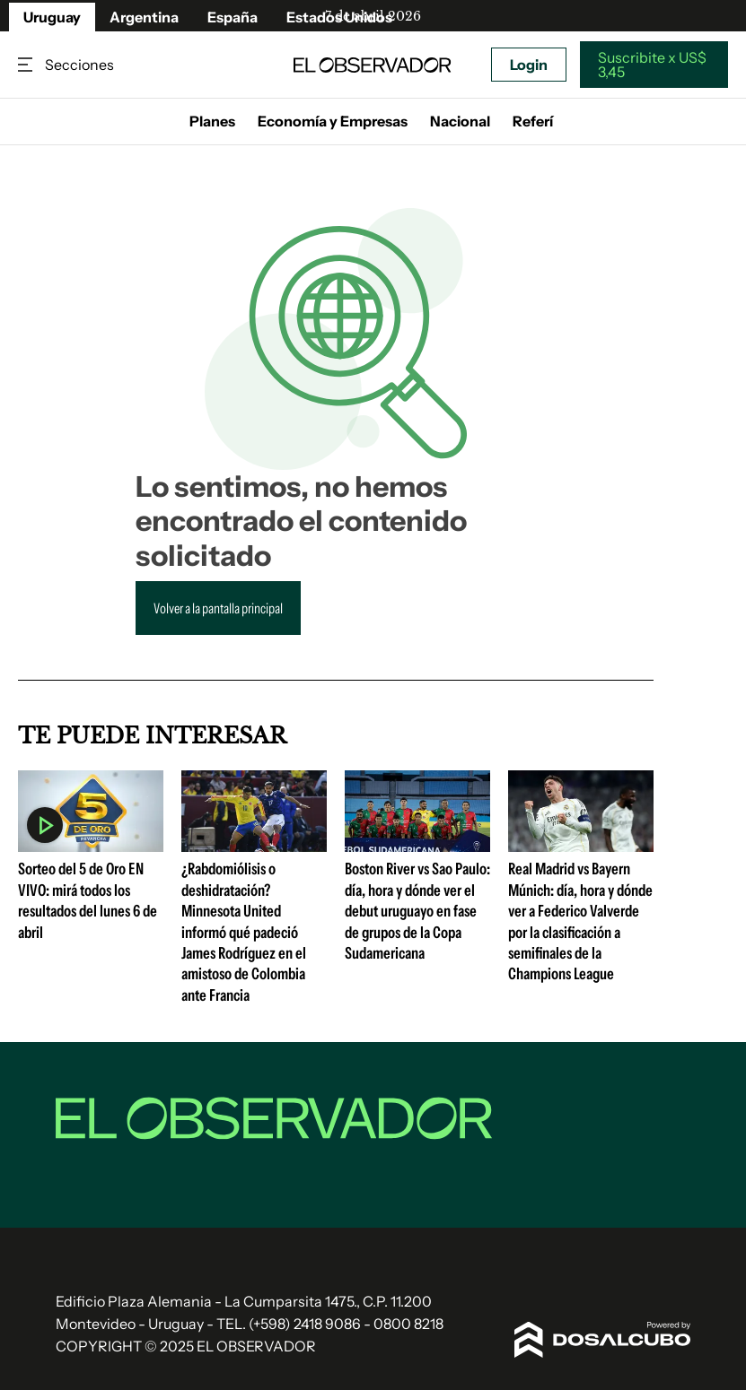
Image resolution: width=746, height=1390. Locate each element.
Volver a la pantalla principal (218, 608)
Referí (533, 121)
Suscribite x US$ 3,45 (652, 64)
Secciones (27, 65)
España (232, 17)
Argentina (144, 17)
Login (529, 65)
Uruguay (52, 17)
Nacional (460, 121)
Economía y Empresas (333, 121)
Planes (212, 121)
